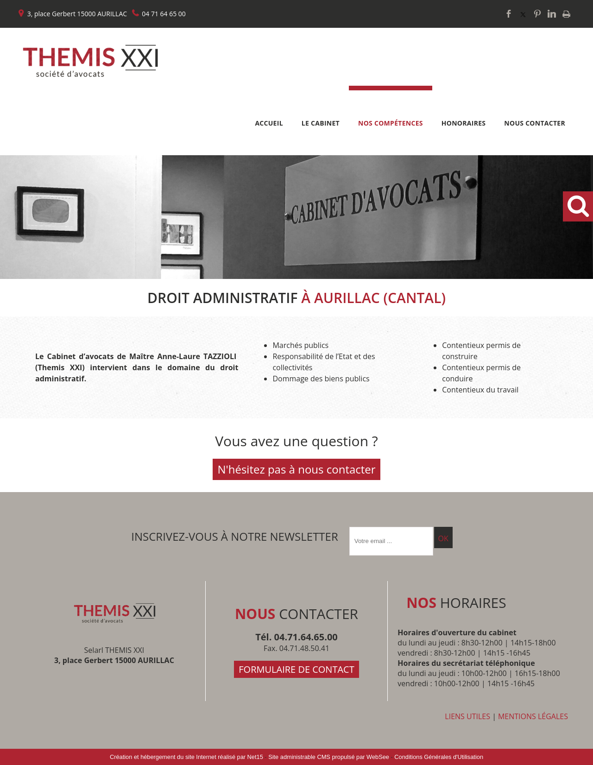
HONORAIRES (464, 123)
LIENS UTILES (467, 716)
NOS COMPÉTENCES (390, 123)
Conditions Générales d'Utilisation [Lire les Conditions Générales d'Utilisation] (438, 756)
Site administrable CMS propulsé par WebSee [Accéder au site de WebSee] (328, 756)
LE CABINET (321, 123)
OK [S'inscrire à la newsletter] (443, 538)
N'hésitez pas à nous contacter (296, 469)
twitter (523, 13)
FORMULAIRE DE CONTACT (296, 669)
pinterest (537, 13)
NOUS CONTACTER (534, 123)
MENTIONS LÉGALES (533, 716)
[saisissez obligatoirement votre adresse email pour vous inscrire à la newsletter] (391, 541)
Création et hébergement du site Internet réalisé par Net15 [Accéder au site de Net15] (186, 756)
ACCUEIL (269, 123)
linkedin (551, 13)
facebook (508, 13)
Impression (566, 14)
